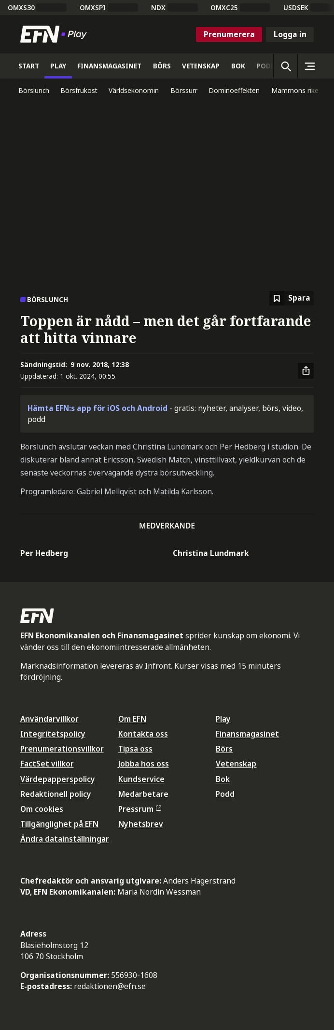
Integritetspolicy (52, 733)
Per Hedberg (44, 553)
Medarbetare (143, 794)
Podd (225, 794)
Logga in (290, 34)
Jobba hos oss (143, 763)
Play (223, 718)
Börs (224, 748)
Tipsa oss (135, 748)
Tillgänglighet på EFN (59, 824)
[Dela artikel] (306, 371)
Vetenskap (236, 763)
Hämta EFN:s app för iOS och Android (97, 408)
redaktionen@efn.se (110, 986)
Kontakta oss (143, 733)
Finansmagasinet (247, 733)
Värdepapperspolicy (57, 779)
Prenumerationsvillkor (62, 748)
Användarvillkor (49, 718)
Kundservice (141, 779)
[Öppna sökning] (285, 66)
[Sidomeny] (309, 66)
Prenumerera (229, 34)
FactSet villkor (47, 763)
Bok (223, 779)
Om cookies (41, 809)
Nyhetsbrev (140, 824)
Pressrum (140, 809)
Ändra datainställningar (64, 838)
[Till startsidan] (55, 34)
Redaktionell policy (55, 794)
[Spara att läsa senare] (291, 298)
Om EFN (132, 718)
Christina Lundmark (211, 553)
